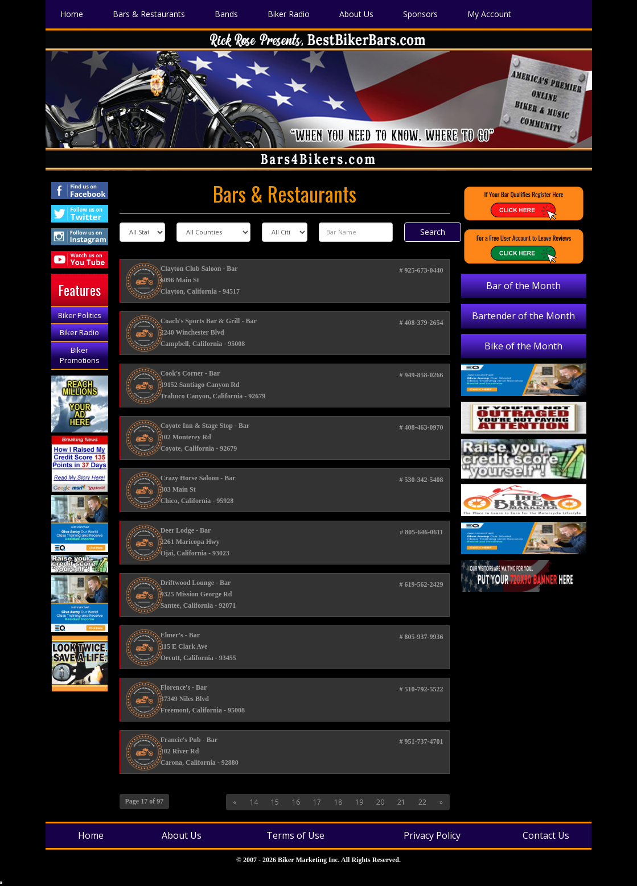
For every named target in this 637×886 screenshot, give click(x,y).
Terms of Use (295, 835)
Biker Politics (79, 315)
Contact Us (546, 835)
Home (91, 835)
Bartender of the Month (523, 316)
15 (275, 802)
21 (401, 802)
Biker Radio (79, 332)
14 (254, 802)
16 (296, 802)
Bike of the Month (523, 346)
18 (338, 802)
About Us (182, 835)
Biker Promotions (80, 355)
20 (380, 802)
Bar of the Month (523, 285)
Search (432, 231)
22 (422, 802)
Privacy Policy (432, 835)
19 (359, 802)
